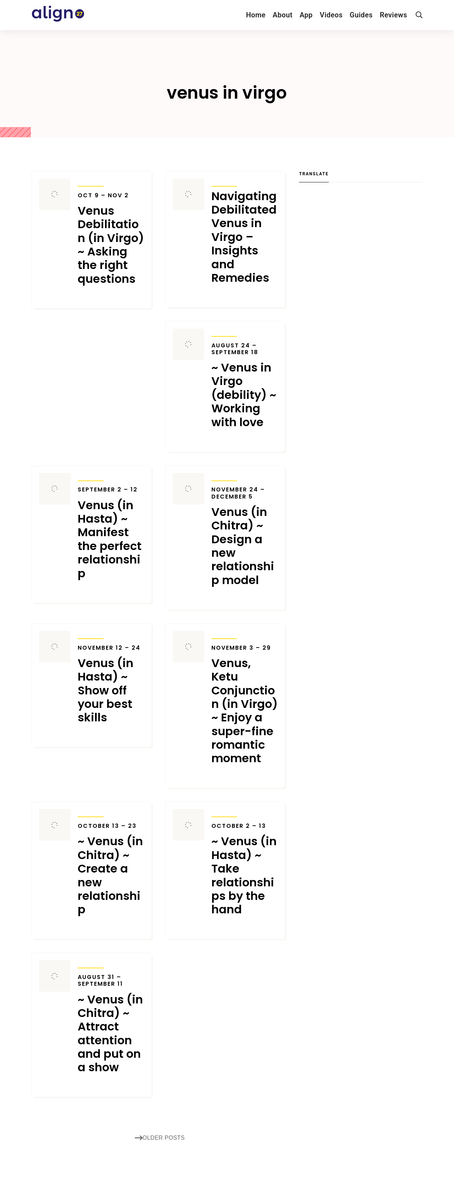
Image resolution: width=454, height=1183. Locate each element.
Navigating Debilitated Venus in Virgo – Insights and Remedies (244, 237)
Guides (361, 15)
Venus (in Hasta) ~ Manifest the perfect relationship (111, 533)
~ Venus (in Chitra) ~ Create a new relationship (111, 869)
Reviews (393, 15)
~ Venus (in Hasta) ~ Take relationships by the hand (244, 869)
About (283, 15)
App (306, 15)
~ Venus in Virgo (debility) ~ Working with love (244, 385)
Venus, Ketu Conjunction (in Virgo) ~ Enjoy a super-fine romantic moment (244, 704)
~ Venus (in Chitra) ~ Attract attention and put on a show (111, 1024)
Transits (91, 181)
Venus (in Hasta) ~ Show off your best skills (111, 684)
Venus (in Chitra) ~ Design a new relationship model (244, 536)
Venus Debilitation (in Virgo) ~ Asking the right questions (111, 239)
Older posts (160, 1138)
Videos (331, 15)
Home (255, 15)
